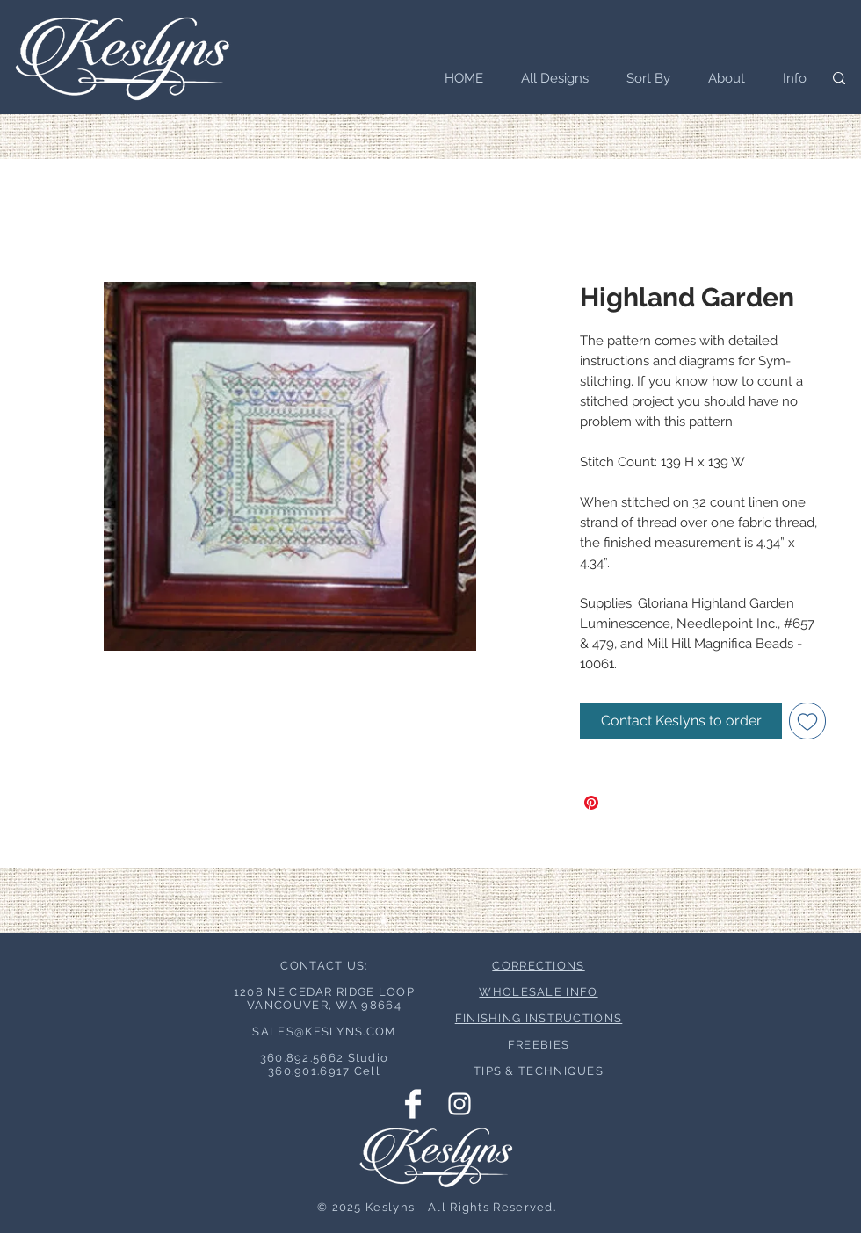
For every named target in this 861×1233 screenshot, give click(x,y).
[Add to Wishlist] (807, 721)
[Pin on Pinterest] (591, 802)
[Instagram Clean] (459, 1104)
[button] (643, 78)
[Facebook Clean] (413, 1104)
